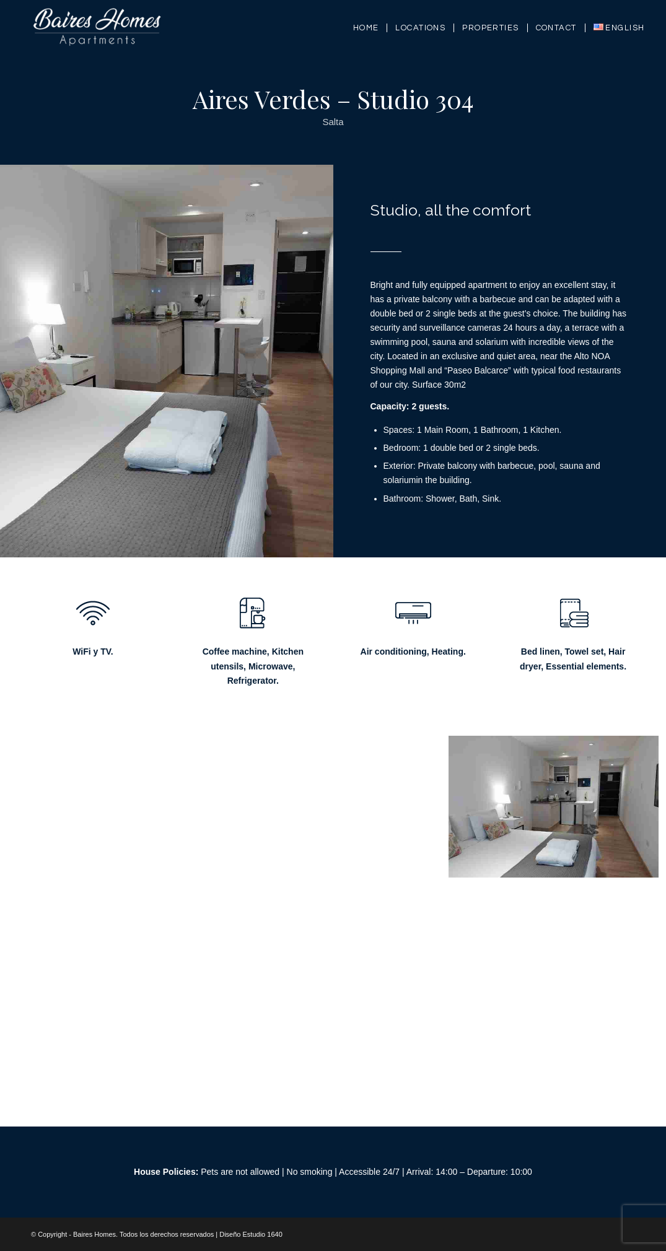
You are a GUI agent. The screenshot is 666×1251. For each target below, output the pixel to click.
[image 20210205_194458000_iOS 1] (338, 824)
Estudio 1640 (263, 1234)
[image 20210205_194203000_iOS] (119, 824)
